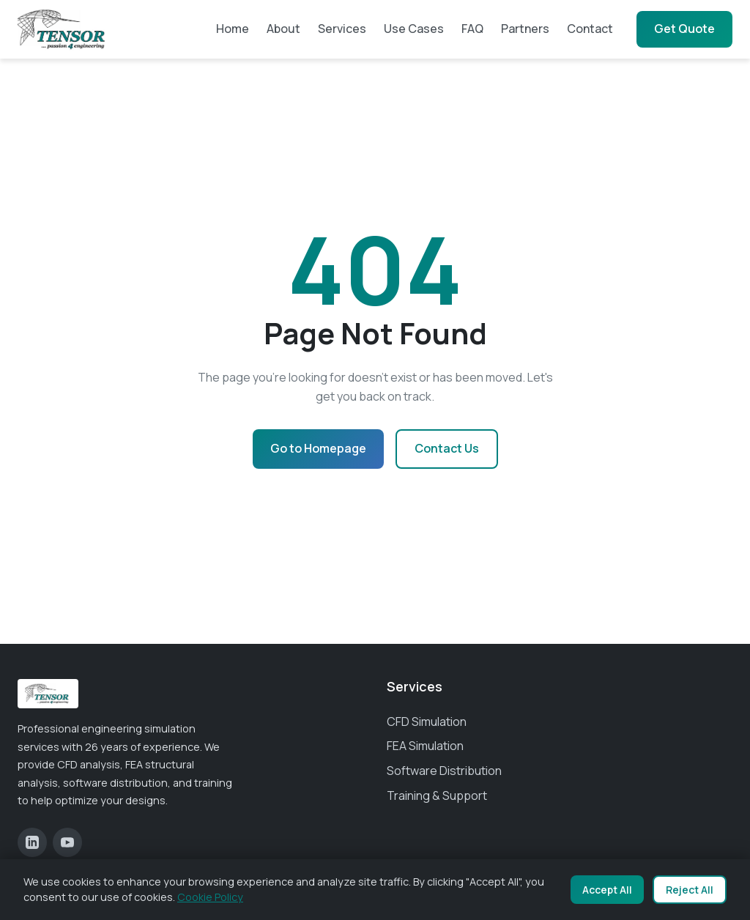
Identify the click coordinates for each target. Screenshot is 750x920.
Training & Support (437, 795)
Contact (590, 29)
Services (342, 29)
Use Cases (414, 29)
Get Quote (684, 29)
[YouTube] (67, 842)
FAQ (472, 29)
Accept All (607, 890)
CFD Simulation (427, 721)
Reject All (689, 890)
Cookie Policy (210, 897)
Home (232, 29)
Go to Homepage (318, 448)
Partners (525, 29)
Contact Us (447, 448)
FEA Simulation (425, 746)
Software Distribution (444, 771)
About (283, 29)
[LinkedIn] (32, 842)
